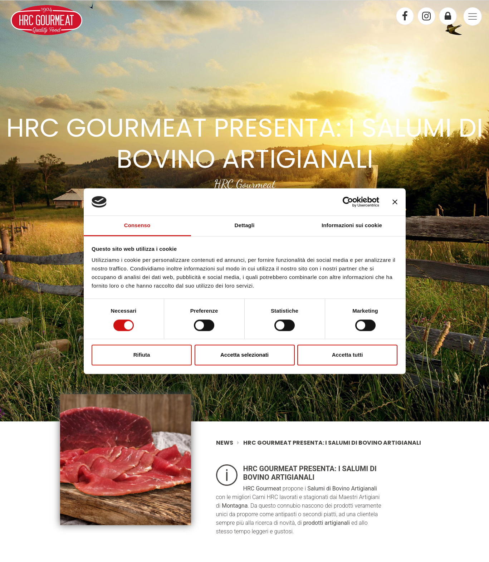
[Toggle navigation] (472, 16)
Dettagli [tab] (245, 226)
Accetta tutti (347, 355)
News (224, 443)
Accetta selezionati (244, 355)
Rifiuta (141, 355)
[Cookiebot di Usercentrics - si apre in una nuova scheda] (348, 201)
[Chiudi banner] (394, 201)
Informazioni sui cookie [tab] (352, 226)
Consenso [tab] (137, 226)
